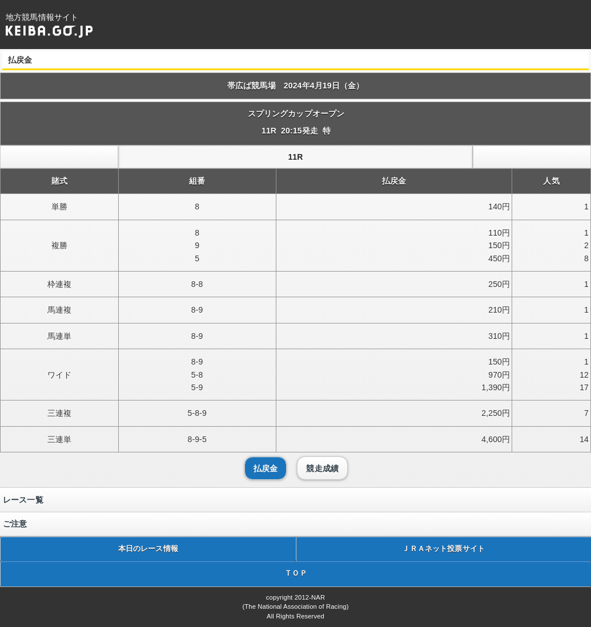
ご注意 (15, 523)
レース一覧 (23, 499)
